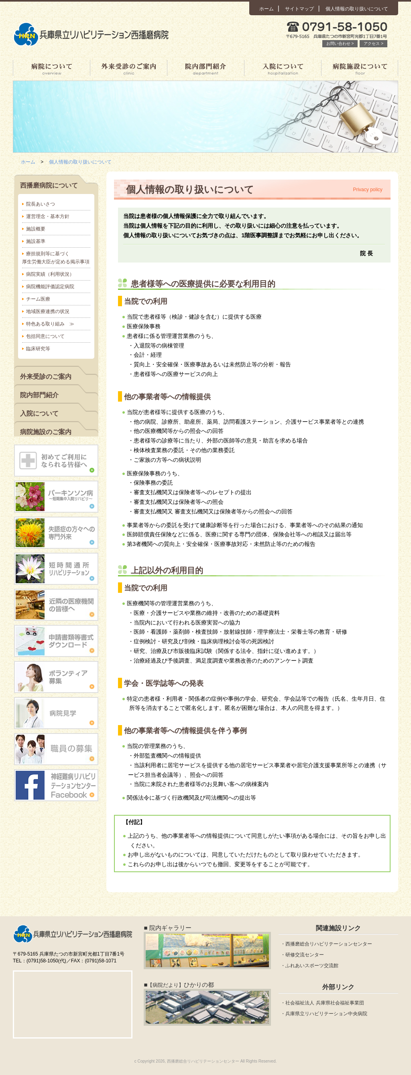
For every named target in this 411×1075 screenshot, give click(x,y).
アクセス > (373, 43)
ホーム (266, 9)
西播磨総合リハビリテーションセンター (328, 944)
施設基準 (35, 241)
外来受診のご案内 (128, 68)
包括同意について (45, 336)
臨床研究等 (38, 349)
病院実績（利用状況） (50, 274)
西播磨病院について (51, 68)
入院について (282, 68)
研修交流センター (304, 955)
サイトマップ (299, 9)
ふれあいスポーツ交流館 (311, 965)
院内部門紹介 (205, 68)
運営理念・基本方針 (47, 216)
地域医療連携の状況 (47, 311)
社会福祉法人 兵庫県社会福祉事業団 (324, 1003)
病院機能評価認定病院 (50, 286)
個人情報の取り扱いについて (357, 9)
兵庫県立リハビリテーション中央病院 (326, 1013)
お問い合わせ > (340, 43)
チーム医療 (38, 299)
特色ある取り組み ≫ (50, 324)
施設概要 (35, 229)
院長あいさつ (40, 204)
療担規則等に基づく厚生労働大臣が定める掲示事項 (56, 258)
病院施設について (359, 68)
